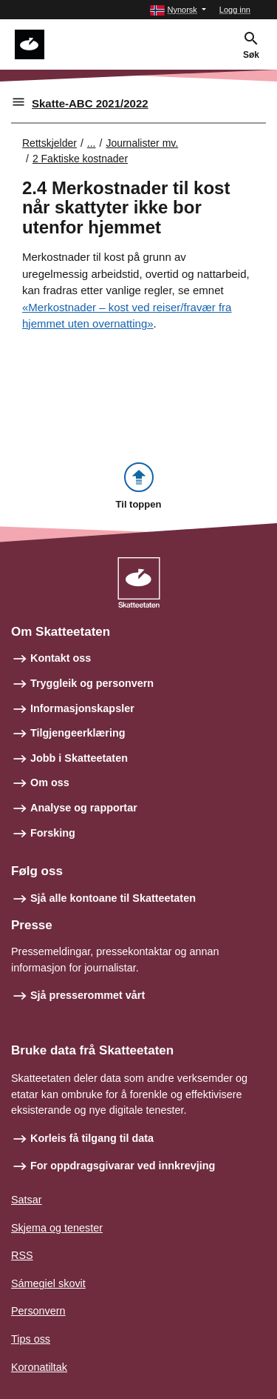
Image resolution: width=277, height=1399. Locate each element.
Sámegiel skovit (48, 1283)
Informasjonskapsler (82, 708)
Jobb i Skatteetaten (79, 758)
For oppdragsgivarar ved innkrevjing (122, 1166)
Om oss (49, 782)
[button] (177, 10)
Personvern (38, 1311)
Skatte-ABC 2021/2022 (90, 103)
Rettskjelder (49, 143)
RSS (22, 1255)
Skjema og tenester (57, 1228)
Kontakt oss (60, 658)
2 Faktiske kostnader (80, 159)
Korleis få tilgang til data (92, 1138)
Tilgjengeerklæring (77, 733)
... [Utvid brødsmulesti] (91, 143)
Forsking (52, 833)
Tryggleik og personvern (92, 683)
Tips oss (30, 1339)
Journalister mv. (142, 143)
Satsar (26, 1200)
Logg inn (234, 9)
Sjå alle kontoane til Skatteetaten (113, 898)
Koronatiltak (39, 1367)
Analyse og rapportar (83, 808)
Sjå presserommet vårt (87, 995)
